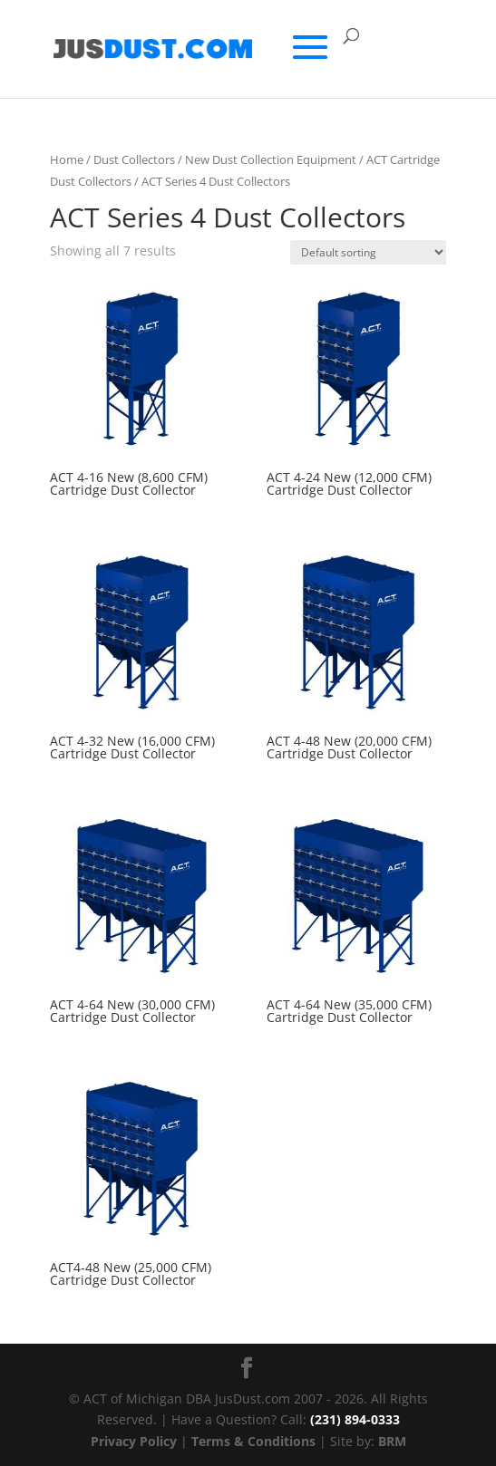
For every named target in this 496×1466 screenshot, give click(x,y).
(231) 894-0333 (355, 1419)
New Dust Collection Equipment (270, 159)
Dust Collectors (134, 159)
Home (66, 159)
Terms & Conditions (253, 1441)
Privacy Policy (134, 1441)
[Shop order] (368, 252)
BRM (392, 1441)
